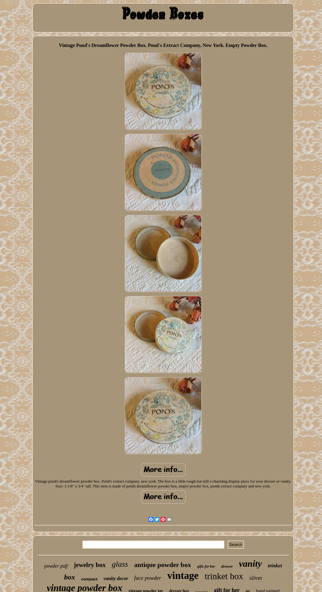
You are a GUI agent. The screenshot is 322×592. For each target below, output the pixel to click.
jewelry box (90, 565)
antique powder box (162, 565)
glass (120, 564)
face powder (147, 578)
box (69, 577)
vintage (183, 575)
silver (255, 578)
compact (89, 579)
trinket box (224, 576)
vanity (250, 563)
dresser (227, 566)
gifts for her (206, 566)
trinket (275, 566)
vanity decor (116, 578)
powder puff (56, 566)
